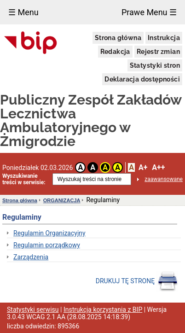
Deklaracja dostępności (142, 79)
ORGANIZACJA (62, 200)
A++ (158, 167)
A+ (143, 167)
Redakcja (115, 51)
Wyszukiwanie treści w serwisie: (24, 179)
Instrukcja (164, 37)
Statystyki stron (155, 65)
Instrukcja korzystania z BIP (103, 309)
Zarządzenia (30, 257)
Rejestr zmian (158, 51)
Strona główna (118, 37)
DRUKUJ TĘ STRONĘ (137, 281)
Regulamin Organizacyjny (49, 233)
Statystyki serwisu (33, 309)
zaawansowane (164, 179)
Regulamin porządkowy (46, 245)
